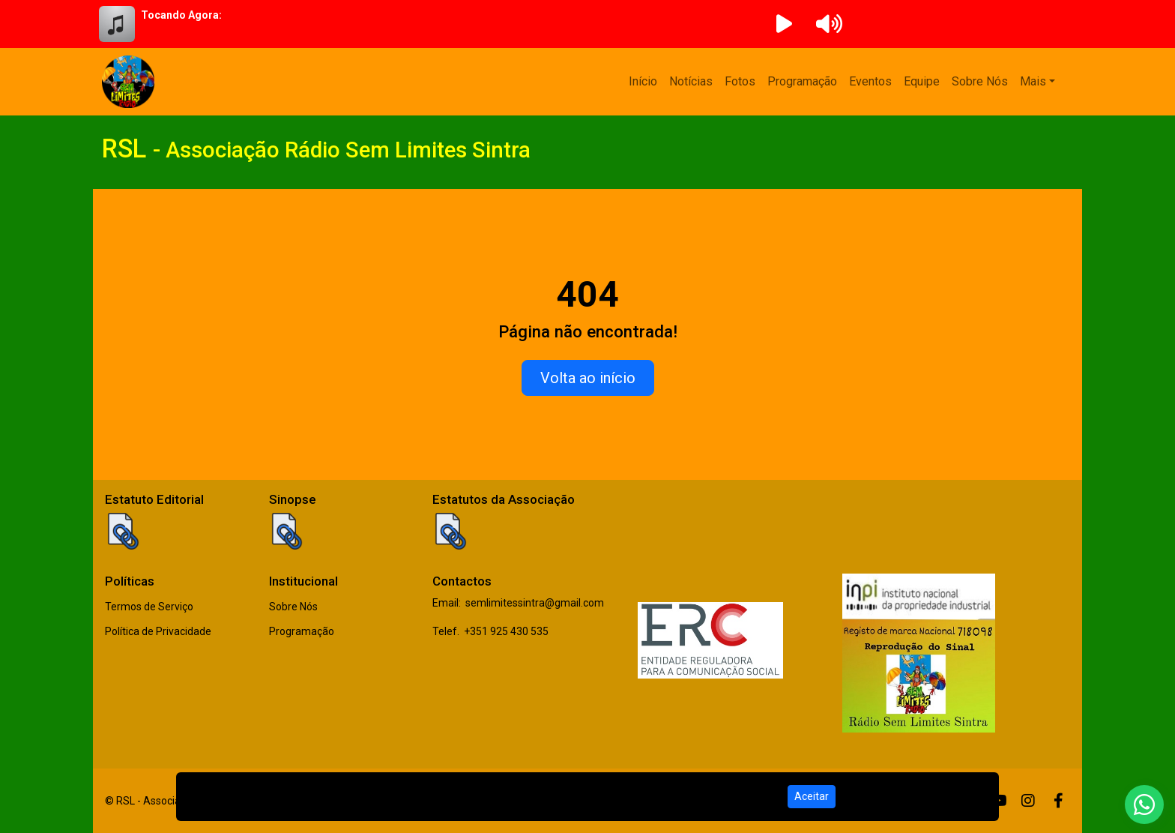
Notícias (691, 81)
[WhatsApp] (1144, 804)
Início (643, 81)
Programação (802, 81)
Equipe (922, 81)
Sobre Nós (980, 81)
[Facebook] (1058, 801)
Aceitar (811, 796)
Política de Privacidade (158, 631)
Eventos (870, 81)
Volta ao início (587, 378)
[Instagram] (1028, 801)
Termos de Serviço (149, 607)
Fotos (740, 81)
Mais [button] (1033, 81)
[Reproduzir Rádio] (783, 24)
